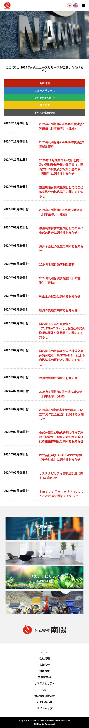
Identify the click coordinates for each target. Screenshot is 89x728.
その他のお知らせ (44, 97)
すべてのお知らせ (44, 112)
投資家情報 (44, 677)
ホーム (44, 652)
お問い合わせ (44, 702)
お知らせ (44, 664)
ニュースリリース (44, 90)
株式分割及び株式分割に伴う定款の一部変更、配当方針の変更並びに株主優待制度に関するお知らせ (61, 437)
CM (45, 689)
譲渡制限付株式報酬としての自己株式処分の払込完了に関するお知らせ (61, 192)
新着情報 (44, 83)
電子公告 (44, 105)
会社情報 (44, 658)
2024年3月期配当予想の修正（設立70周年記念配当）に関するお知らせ (61, 414)
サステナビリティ (44, 683)
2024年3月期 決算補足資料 (57, 264)
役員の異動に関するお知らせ (58, 310)
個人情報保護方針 (44, 695)
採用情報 (44, 670)
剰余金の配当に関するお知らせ (59, 296)
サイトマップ (44, 708)
